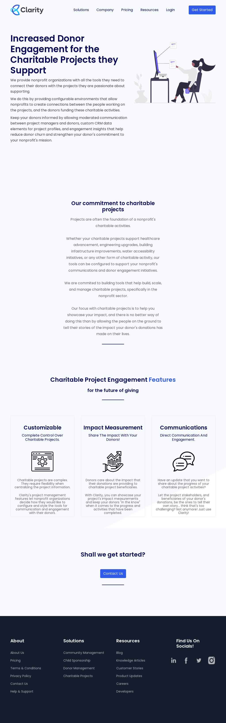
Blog (119, 653)
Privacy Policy (20, 676)
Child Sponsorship (76, 660)
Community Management (83, 653)
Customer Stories (129, 668)
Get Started (202, 9)
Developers (125, 691)
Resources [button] (149, 9)
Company (105, 9)
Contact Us (113, 573)
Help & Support (21, 691)
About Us (17, 653)
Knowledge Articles (130, 660)
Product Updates (129, 676)
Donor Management (79, 668)
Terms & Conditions (25, 668)
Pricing (127, 9)
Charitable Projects (78, 676)
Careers (122, 683)
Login (170, 9)
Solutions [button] (81, 9)
